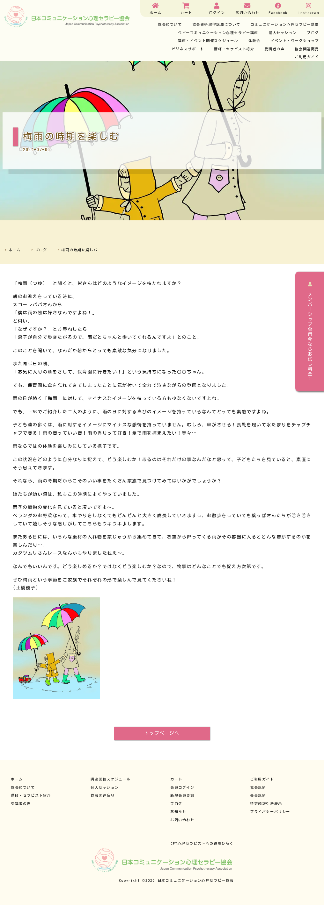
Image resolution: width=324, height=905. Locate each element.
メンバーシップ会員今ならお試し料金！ (310, 331)
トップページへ (161, 733)
